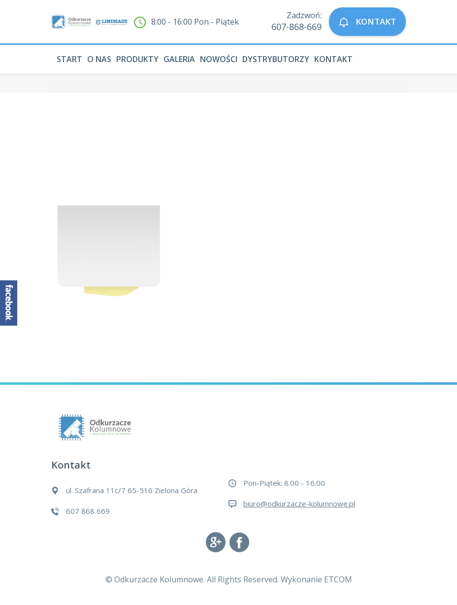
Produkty (137, 59)
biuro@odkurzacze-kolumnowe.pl (299, 503)
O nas (99, 59)
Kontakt (333, 59)
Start (69, 59)
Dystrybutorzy (275, 59)
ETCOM (338, 579)
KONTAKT (367, 22)
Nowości (218, 59)
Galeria (179, 59)
